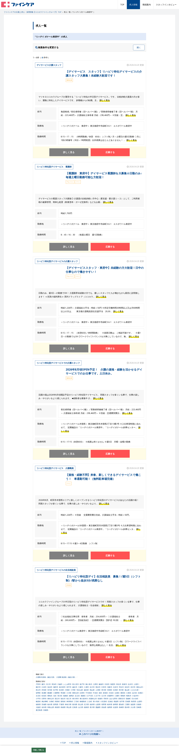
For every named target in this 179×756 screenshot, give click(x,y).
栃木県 (49, 704)
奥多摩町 (45, 701)
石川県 (86, 704)
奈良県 (44, 707)
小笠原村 (103, 701)
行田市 (103, 687)
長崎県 (121, 707)
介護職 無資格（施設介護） (66, 677)
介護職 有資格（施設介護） (45, 677)
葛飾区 (83, 696)
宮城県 (127, 701)
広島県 (74, 707)
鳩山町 (92, 690)
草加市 (54, 684)
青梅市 (123, 696)
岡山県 (69, 707)
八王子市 (97, 696)
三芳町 (73, 690)
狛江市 (69, 698)
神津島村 (70, 701)
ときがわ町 (135, 690)
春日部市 (62, 687)
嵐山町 (127, 690)
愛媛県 (98, 707)
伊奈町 (44, 690)
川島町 (67, 690)
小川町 (69, 693)
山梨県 (98, 704)
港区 (100, 693)
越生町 (86, 690)
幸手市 (69, 687)
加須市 (49, 687)
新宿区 (105, 693)
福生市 (63, 698)
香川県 (92, 707)
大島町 (51, 701)
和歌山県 (50, 707)
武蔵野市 (110, 696)
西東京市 (121, 698)
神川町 (103, 690)
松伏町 (61, 690)
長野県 (103, 704)
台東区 (117, 693)
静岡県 (115, 704)
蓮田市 (55, 687)
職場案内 (147, 4)
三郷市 (80, 687)
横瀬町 (49, 693)
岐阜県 (109, 704)
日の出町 (135, 698)
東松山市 (139, 687)
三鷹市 (117, 696)
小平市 (38, 698)
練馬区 (71, 696)
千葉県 (61, 704)
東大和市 (75, 698)
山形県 (139, 701)
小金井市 (135, 696)
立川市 (103, 696)
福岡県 (109, 707)
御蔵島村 (83, 701)
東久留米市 (84, 698)
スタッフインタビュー (166, 4)
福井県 (92, 704)
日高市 (107, 684)
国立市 (57, 698)
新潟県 (74, 704)
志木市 (130, 684)
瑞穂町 (128, 698)
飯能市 (101, 684)
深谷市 (127, 687)
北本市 (115, 687)
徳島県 (86, 707)
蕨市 (43, 684)
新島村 (63, 701)
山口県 (80, 707)
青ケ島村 (96, 701)
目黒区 (140, 693)
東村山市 (50, 698)
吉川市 (92, 687)
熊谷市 (98, 687)
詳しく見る (105, 100)
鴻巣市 (109, 687)
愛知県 (121, 704)
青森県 (116, 701)
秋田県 (133, 701)
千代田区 (89, 693)
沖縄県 (45, 710)
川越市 (60, 684)
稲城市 (100, 698)
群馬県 (55, 704)
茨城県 (44, 704)
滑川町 (121, 690)
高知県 (103, 707)
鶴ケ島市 (89, 684)
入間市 (95, 684)
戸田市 (38, 684)
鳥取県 (57, 707)
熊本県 (127, 707)
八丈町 (89, 701)
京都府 (138, 704)
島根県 (63, 707)
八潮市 (86, 687)
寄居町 (63, 693)
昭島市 (128, 696)
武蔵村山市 (93, 698)
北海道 (110, 701)
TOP (122, 4)
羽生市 (121, 687)
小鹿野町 (56, 693)
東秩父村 (75, 693)
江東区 (128, 693)
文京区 (38, 696)
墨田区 (123, 693)
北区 (55, 696)
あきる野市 (113, 698)
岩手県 (122, 701)
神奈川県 (68, 704)
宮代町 (49, 690)
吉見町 (115, 690)
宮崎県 (138, 707)
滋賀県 (133, 704)
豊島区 (49, 696)
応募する (110, 152)
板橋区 (65, 696)
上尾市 (136, 684)
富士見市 (75, 684)
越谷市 (74, 687)
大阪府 (38, 707)
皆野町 (38, 693)
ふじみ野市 (67, 684)
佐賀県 (115, 707)
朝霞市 (113, 684)
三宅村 (76, 701)
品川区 (134, 693)
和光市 (118, 684)
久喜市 (44, 687)
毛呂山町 (80, 690)
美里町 (109, 690)
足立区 (77, 696)
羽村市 (106, 698)
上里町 (98, 690)
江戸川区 (90, 696)
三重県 (127, 704)
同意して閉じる (38, 750)
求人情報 (133, 4)
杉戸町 (55, 690)
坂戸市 (82, 684)
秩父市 (38, 690)
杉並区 (44, 696)
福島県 (38, 704)
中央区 (95, 693)
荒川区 (60, 696)
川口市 (48, 684)
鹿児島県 (39, 710)
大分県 (133, 707)
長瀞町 (44, 693)
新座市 (124, 684)
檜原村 (38, 701)
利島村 (57, 701)
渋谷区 (111, 693)
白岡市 (82, 693)
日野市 (44, 698)
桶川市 (38, 687)
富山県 (80, 704)
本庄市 (133, 687)
